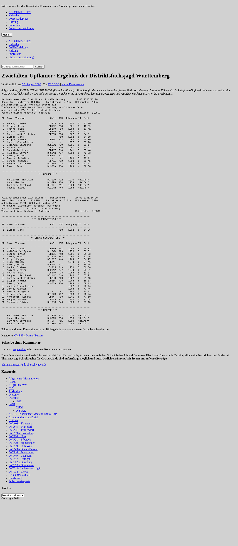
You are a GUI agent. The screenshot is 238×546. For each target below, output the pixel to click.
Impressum (15, 25)
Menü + (7, 34)
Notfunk (13, 464)
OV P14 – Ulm (17, 480)
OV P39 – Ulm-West (20, 490)
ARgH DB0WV (18, 429)
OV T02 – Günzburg (20, 506)
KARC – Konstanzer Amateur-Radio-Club (33, 458)
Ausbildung (15, 435)
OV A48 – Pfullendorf (21, 474)
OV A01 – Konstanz (20, 467)
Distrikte (14, 442)
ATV (11, 432)
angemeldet (19, 393)
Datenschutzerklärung (21, 28)
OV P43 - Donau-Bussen (28, 379)
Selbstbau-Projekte (19, 525)
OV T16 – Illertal (18, 516)
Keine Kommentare (72, 84)
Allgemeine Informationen (24, 422)
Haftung (13, 21)
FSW (19, 445)
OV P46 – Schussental (21, 496)
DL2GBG (54, 84)
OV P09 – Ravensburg (21, 477)
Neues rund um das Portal (23, 461)
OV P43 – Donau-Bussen (23, 493)
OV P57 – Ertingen (20, 503)
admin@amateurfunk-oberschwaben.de (23, 409)
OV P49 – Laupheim (20, 500)
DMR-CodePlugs (18, 18)
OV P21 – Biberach (20, 483)
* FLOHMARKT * (20, 12)
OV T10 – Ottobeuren (21, 509)
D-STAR (21, 455)
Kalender (14, 15)
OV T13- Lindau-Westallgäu (25, 512)
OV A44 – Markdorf (20, 471)
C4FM (19, 451)
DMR (12, 448)
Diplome (14, 439)
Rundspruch (15, 522)
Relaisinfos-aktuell (19, 519)
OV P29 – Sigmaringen (22, 487)
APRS (12, 426)
